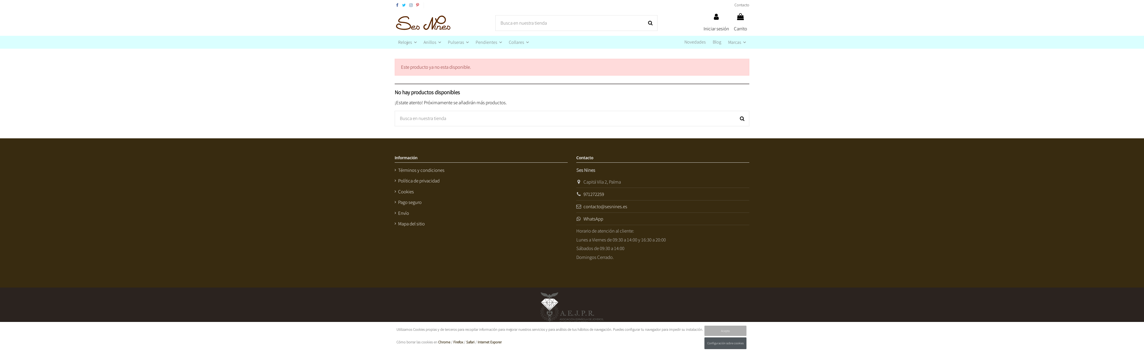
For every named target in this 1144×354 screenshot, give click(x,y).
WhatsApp (593, 219)
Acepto (725, 331)
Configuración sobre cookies (725, 343)
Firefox (458, 342)
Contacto (741, 4)
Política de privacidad (419, 181)
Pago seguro (410, 202)
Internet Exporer (490, 342)
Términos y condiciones (421, 170)
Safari (470, 342)
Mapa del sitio (411, 224)
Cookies (406, 191)
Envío (403, 213)
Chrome (444, 342)
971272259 (593, 194)
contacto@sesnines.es (605, 206)
